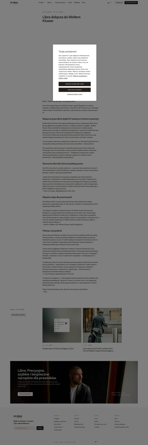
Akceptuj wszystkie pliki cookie (75, 84)
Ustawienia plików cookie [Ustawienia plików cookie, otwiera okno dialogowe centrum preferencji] (74, 94)
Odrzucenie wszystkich (75, 90)
